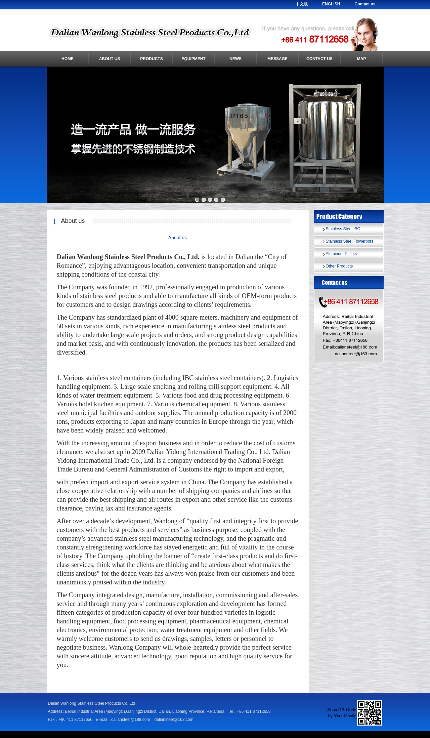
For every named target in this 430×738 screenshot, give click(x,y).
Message (277, 58)
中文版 (302, 4)
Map (361, 58)
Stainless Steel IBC (343, 229)
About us (109, 58)
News (235, 58)
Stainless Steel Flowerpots (349, 241)
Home (67, 58)
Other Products (339, 266)
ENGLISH (331, 4)
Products (151, 58)
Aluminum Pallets (341, 253)
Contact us (364, 4)
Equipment (193, 58)
